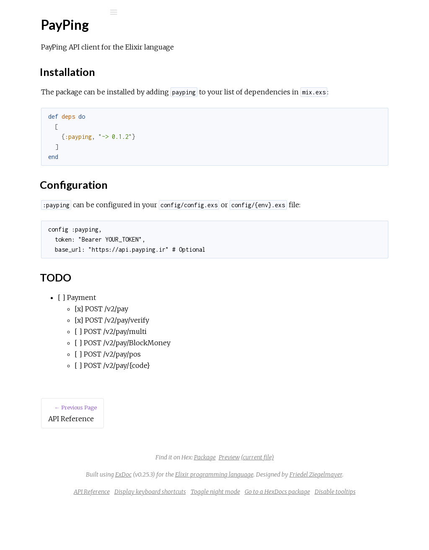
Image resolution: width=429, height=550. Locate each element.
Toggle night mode (301, 525)
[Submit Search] (12, 12)
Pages (30, 65)
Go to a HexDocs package (362, 525)
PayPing (39, 34)
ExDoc (230, 497)
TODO (41, 153)
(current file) (320, 480)
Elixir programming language (321, 497)
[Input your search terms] (63, 12)
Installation (46, 135)
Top (36, 126)
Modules (35, 76)
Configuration (50, 144)
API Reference (47, 100)
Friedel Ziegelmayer (293, 508)
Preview (292, 480)
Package (268, 480)
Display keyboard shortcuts (235, 525)
